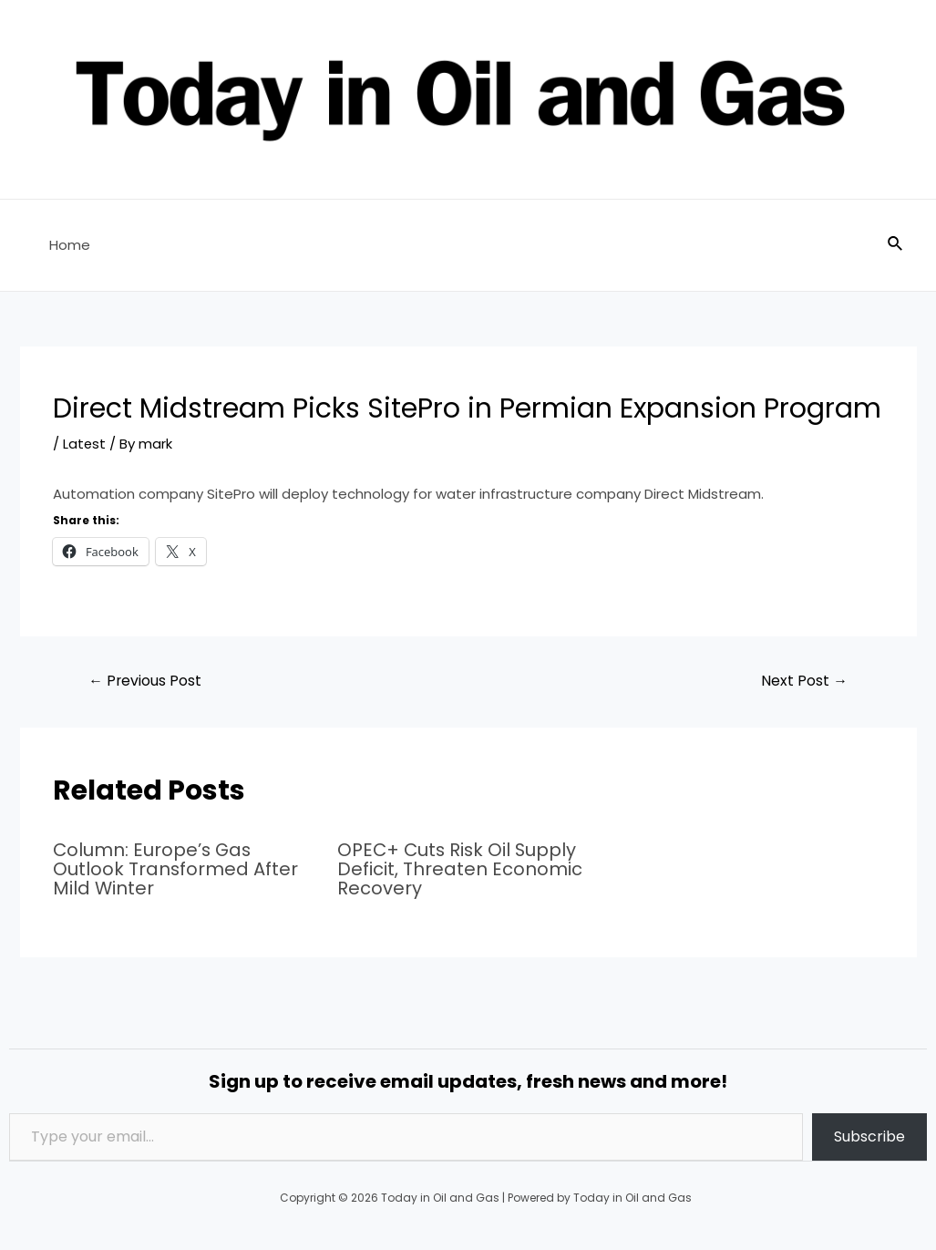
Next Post (804, 680)
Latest (85, 443)
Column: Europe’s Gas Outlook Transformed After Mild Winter (176, 869)
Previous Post (145, 680)
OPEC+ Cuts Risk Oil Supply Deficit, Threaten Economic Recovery (459, 869)
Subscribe (869, 1134)
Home (66, 244)
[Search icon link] (896, 245)
